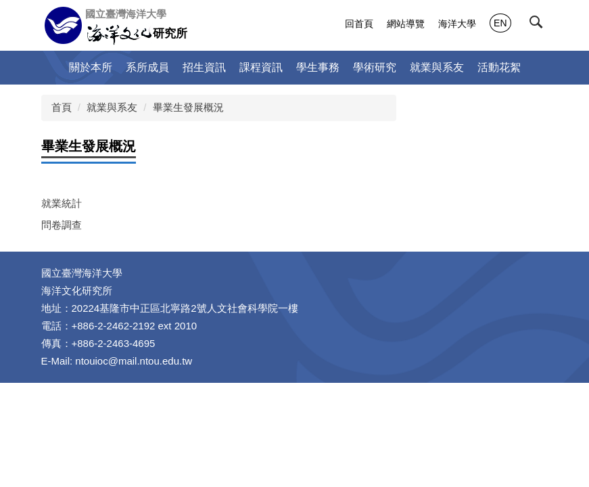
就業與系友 (112, 107)
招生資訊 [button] (204, 67)
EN (500, 23)
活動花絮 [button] (499, 67)
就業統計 (61, 203)
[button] (538, 25)
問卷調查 (61, 225)
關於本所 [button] (90, 67)
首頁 (61, 107)
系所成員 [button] (147, 67)
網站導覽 (406, 23)
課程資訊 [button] (261, 67)
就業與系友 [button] (437, 67)
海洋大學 (457, 23)
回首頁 (359, 23)
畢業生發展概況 (188, 107)
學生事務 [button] (317, 67)
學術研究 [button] (374, 67)
